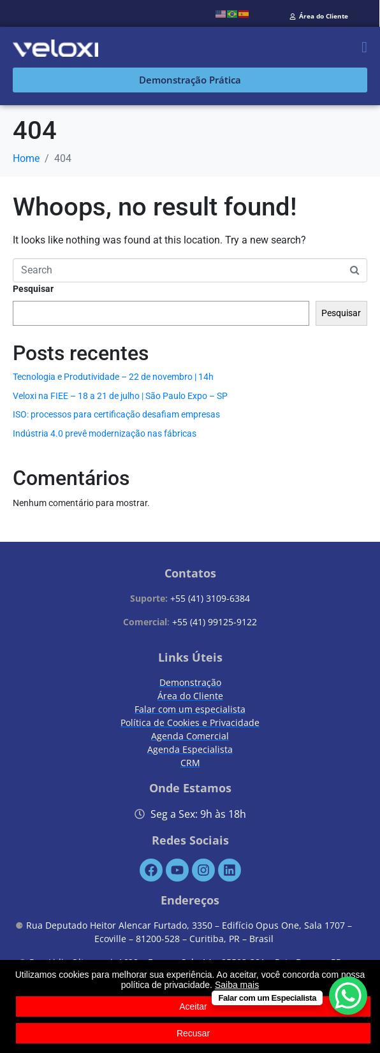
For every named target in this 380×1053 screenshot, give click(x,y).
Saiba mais (237, 985)
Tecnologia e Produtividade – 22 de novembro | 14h (113, 377)
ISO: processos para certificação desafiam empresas (116, 414)
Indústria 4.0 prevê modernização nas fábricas (104, 433)
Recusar (193, 1033)
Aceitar (193, 1006)
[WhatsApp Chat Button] (348, 996)
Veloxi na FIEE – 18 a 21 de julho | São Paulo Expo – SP (120, 396)
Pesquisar (33, 289)
